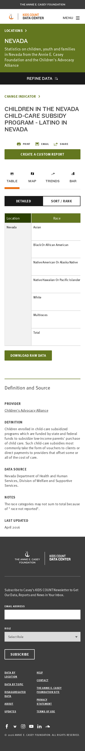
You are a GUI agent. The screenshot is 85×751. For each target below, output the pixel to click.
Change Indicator (20, 96)
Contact (42, 680)
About (9, 703)
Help (40, 672)
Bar (73, 181)
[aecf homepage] (11, 16)
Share (60, 144)
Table (12, 181)
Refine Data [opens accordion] (39, 78)
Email (42, 144)
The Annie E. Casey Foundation (42, 4)
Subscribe (19, 654)
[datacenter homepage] (33, 16)
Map (32, 181)
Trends (53, 181)
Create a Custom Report (42, 154)
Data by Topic (14, 684)
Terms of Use (46, 711)
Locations (14, 30)
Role (8, 628)
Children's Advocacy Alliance (26, 410)
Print (23, 144)
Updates (10, 711)
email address (15, 606)
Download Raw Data (28, 355)
